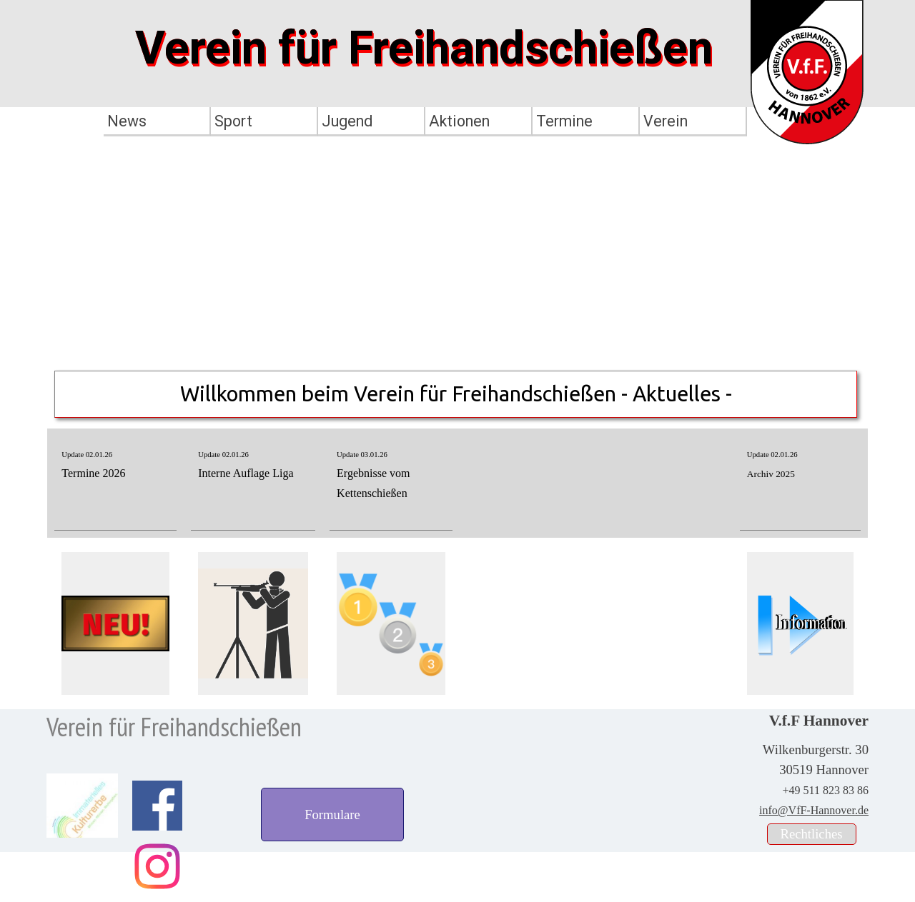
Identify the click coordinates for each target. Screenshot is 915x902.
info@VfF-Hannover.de (814, 810)
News (127, 121)
